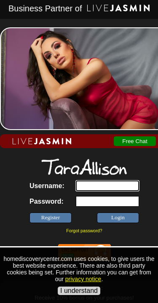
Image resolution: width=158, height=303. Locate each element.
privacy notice (83, 279)
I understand (79, 290)
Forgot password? (84, 230)
